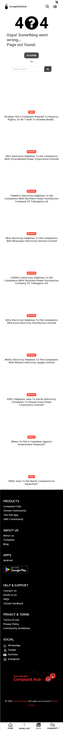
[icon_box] (10, 727)
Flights (31, 112)
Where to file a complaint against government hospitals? (31, 443)
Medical (31, 437)
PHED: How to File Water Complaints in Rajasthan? (31, 482)
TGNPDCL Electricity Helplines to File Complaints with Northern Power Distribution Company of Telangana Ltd (32, 198)
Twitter (12, 650)
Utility (31, 476)
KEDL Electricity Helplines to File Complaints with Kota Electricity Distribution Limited (32, 321)
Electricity (31, 151)
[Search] (47, 69)
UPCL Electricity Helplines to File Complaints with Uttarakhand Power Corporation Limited (32, 158)
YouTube (13, 654)
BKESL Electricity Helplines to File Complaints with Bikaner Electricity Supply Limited (31, 361)
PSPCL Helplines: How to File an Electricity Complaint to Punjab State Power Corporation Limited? (31, 402)
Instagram (13, 659)
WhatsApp (14, 645)
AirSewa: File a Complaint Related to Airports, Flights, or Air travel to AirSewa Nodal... (31, 118)
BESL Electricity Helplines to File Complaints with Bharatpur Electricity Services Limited (31, 239)
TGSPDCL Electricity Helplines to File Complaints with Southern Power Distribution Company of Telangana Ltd (32, 280)
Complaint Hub (20, 701)
